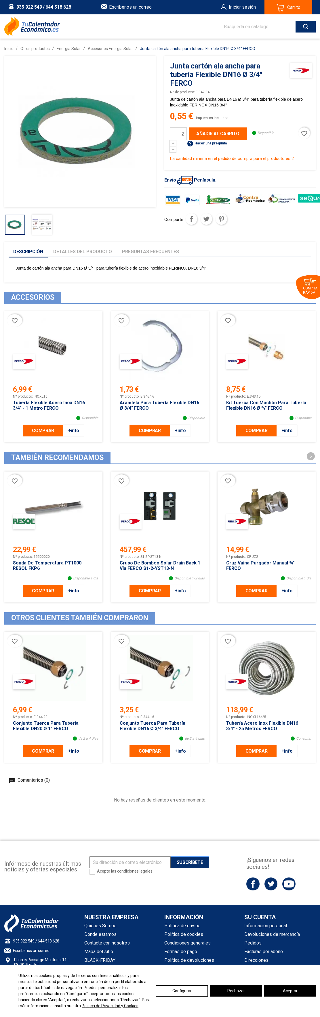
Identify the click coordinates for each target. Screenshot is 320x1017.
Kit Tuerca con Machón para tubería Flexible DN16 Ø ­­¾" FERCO (266, 405)
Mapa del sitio (98, 951)
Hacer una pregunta (207, 143)
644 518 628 (58, 7)
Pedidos (253, 943)
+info (73, 430)
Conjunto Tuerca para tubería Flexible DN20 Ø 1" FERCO (46, 725)
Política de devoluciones (189, 960)
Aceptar (290, 991)
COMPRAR (43, 430)
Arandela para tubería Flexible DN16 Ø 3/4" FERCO (159, 405)
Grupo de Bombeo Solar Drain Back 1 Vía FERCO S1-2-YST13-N (160, 565)
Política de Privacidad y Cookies (110, 1005)
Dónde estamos (100, 934)
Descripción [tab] (28, 251)
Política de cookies (183, 934)
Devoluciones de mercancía (272, 934)
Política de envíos (182, 925)
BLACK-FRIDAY (99, 960)
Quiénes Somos (100, 925)
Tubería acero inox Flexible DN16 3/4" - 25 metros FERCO (262, 725)
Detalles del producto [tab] (82, 251)
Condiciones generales (187, 943)
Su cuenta (260, 917)
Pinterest (221, 219)
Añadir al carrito (217, 133)
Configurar (182, 991)
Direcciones (256, 960)
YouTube (288, 883)
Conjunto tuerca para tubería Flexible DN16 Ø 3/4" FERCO (152, 725)
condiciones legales (135, 871)
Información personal (265, 925)
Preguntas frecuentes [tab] (150, 251)
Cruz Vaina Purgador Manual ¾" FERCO (260, 565)
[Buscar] (264, 27)
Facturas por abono (263, 951)
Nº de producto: (182, 92)
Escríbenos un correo (130, 7)
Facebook (252, 883)
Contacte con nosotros (107, 943)
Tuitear (206, 219)
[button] (311, 456)
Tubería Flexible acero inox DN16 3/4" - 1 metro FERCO (49, 405)
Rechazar (236, 991)
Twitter (270, 883)
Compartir (191, 219)
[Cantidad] (178, 133)
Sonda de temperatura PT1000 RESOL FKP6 (47, 565)
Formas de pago (180, 951)
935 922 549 (29, 7)
